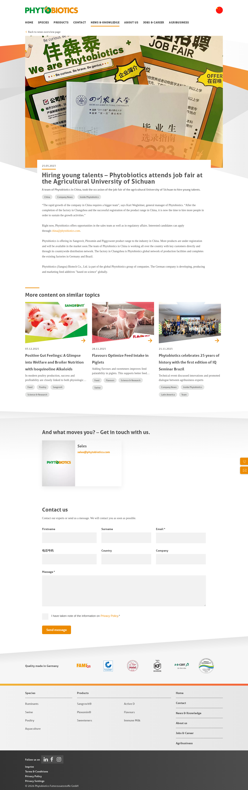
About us (131, 22)
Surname (107, 529)
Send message (56, 630)
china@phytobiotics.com (66, 230)
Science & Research (37, 394)
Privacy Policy (109, 615)
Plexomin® (84, 712)
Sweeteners (84, 720)
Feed (30, 387)
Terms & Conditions (36, 771)
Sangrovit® (84, 703)
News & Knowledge (105, 22)
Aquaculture (33, 728)
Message (48, 571)
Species (43, 22)
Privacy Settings (34, 781)
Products (61, 22)
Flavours (110, 380)
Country (106, 550)
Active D (129, 703)
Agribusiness (179, 22)
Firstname (48, 529)
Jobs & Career (153, 22)
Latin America (168, 394)
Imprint (29, 766)
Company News (65, 197)
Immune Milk (132, 720)
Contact (79, 22)
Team (184, 394)
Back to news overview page (44, 31)
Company (162, 550)
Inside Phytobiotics (89, 197)
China (47, 197)
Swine (97, 387)
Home (29, 22)
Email (160, 529)
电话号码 (47, 550)
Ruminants (31, 703)
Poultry (42, 387)
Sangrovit (57, 387)
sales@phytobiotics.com (94, 452)
